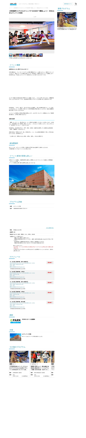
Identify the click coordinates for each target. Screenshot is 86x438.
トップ (10, 7)
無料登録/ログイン (68, 3)
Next (52, 35)
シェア (35, 16)
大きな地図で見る (50, 227)
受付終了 (50, 262)
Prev (11, 35)
